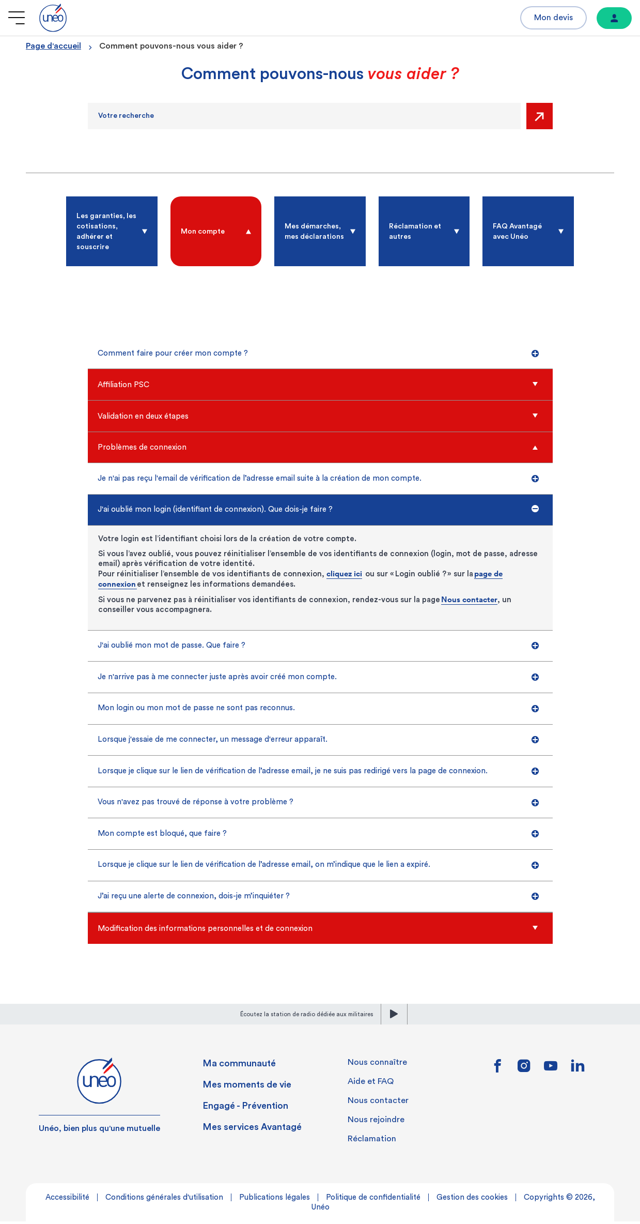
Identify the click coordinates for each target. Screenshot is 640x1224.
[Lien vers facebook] (498, 1072)
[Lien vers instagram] (524, 1072)
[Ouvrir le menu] (16, 18)
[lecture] (394, 1016)
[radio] (112, 231)
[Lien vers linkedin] (577, 1071)
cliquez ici (344, 574)
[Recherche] (304, 116)
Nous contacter (469, 600)
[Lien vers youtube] (551, 1072)
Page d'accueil (53, 46)
